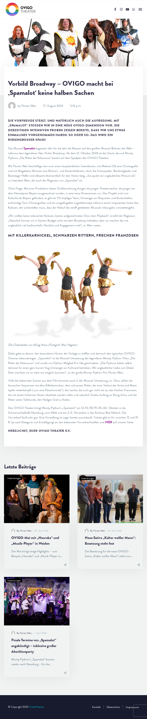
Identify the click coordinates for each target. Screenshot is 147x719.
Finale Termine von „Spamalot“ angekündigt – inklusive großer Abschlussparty (33, 645)
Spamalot (29, 148)
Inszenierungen (14, 478)
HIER (108, 422)
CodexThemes (36, 707)
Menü (140, 9)
